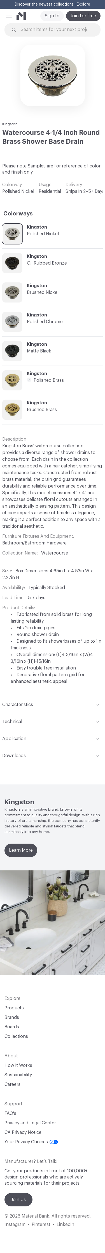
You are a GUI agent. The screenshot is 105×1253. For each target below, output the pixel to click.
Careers (12, 1084)
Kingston (10, 124)
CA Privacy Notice (22, 1132)
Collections (16, 1036)
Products (14, 1008)
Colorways (18, 214)
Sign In (52, 16)
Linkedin (65, 1224)
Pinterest (41, 1224)
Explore (83, 4)
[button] (8, 15)
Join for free (83, 16)
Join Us (18, 1199)
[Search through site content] (56, 30)
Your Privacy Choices (31, 1142)
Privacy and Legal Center (30, 1123)
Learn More (21, 850)
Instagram (14, 1224)
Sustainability (18, 1075)
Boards (11, 1027)
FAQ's (10, 1113)
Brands (11, 1017)
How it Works (18, 1065)
